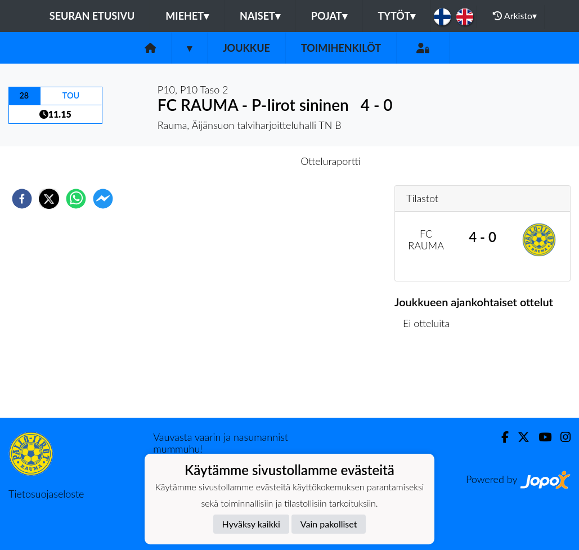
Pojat (329, 16)
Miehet (187, 16)
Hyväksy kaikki (251, 523)
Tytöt (397, 16)
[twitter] (49, 199)
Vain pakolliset (328, 523)
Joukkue (246, 48)
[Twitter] (519, 437)
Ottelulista (430, 379)
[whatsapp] (76, 199)
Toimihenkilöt (341, 48)
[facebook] (22, 199)
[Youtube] (540, 437)
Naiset (260, 16)
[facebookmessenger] (103, 199)
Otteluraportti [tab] (330, 161)
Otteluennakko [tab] (250, 161)
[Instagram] (561, 437)
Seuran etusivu (92, 16)
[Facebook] (500, 437)
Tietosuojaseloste (46, 494)
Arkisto (515, 16)
